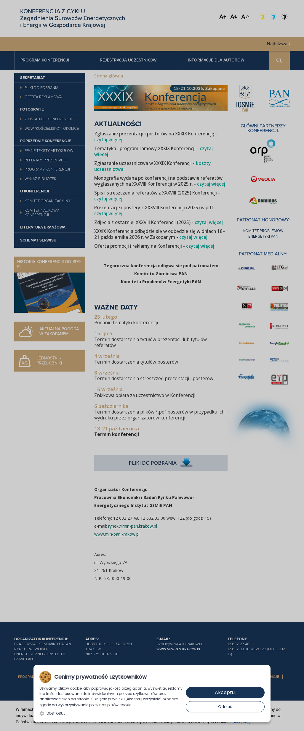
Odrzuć (225, 706)
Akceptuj (225, 692)
